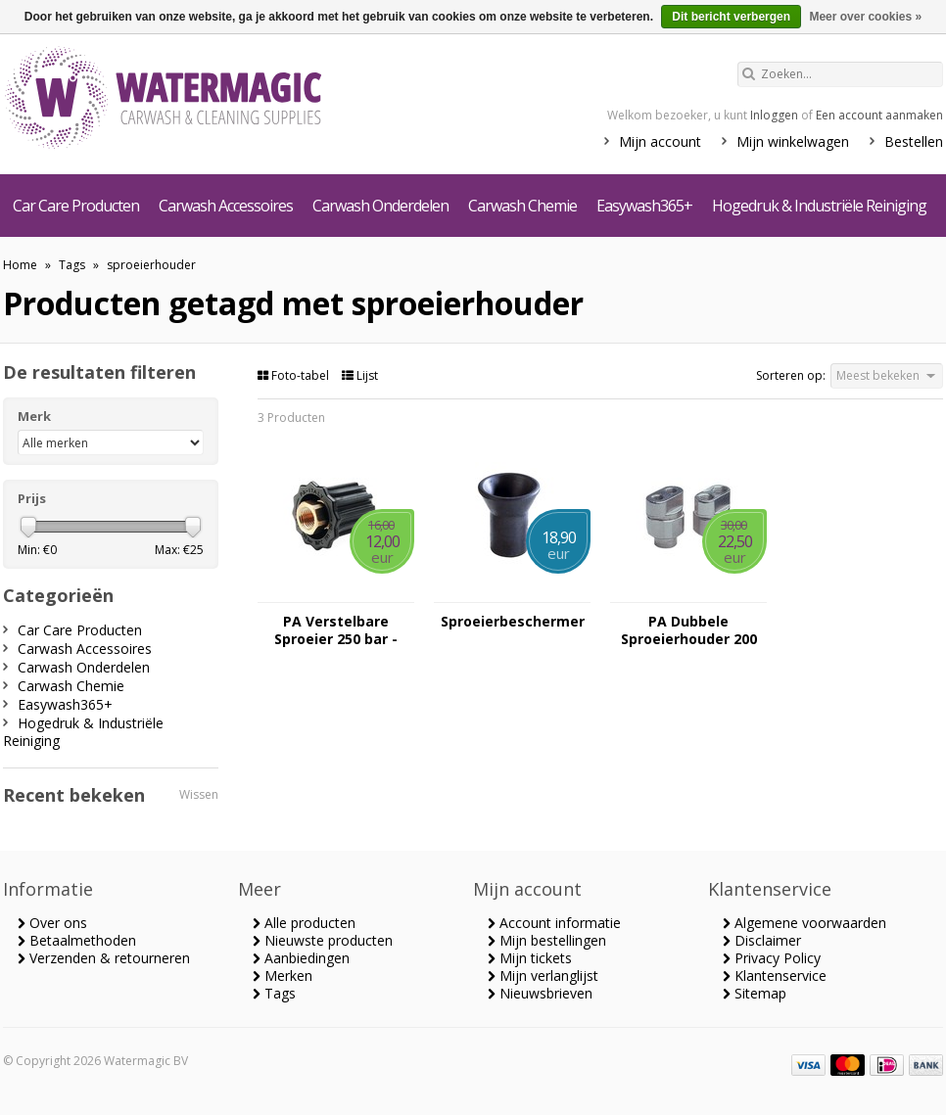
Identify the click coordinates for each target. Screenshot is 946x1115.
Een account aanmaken (879, 115)
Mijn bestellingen (547, 940)
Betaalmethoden (77, 940)
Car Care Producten (76, 205)
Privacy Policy (772, 958)
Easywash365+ (644, 205)
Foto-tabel (295, 375)
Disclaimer (762, 940)
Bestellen (913, 141)
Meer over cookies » (865, 16)
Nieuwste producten (323, 940)
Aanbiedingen (301, 958)
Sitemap (754, 993)
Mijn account (660, 141)
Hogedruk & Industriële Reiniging (819, 205)
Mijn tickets (530, 958)
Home (20, 264)
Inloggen (774, 115)
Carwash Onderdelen (380, 205)
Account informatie (554, 922)
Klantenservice (775, 975)
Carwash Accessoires (226, 205)
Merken (282, 975)
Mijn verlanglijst (543, 975)
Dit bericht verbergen (731, 16)
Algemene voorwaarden (804, 922)
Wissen (198, 794)
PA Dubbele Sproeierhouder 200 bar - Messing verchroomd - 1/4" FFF (689, 630)
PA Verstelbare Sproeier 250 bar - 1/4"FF (336, 630)
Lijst (360, 375)
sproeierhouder (151, 264)
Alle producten (304, 922)
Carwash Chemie (522, 205)
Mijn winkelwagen (792, 141)
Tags (72, 264)
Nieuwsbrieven (540, 993)
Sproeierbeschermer (513, 621)
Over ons (52, 922)
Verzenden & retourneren (104, 958)
